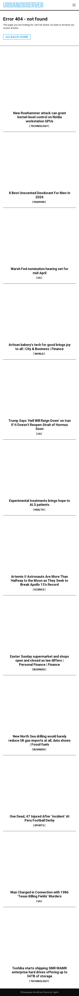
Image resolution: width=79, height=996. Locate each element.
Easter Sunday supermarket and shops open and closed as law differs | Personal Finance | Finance (39, 661)
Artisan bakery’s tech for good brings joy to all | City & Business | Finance (40, 347)
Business (39, 669)
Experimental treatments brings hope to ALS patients (39, 503)
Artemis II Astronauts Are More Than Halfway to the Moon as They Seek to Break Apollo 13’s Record (39, 581)
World (39, 353)
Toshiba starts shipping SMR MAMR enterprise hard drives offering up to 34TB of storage (39, 972)
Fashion (39, 202)
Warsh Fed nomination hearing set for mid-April (39, 271)
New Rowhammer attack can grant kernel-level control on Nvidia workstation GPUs (39, 117)
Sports (39, 825)
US (39, 278)
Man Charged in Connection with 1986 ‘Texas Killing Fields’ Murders (39, 894)
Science (39, 589)
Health (39, 509)
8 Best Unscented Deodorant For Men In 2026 (39, 195)
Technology (39, 126)
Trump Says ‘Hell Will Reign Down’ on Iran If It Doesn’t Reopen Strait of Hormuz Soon (39, 425)
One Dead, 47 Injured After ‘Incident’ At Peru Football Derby (39, 818)
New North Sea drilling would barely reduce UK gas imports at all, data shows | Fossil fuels (39, 740)
